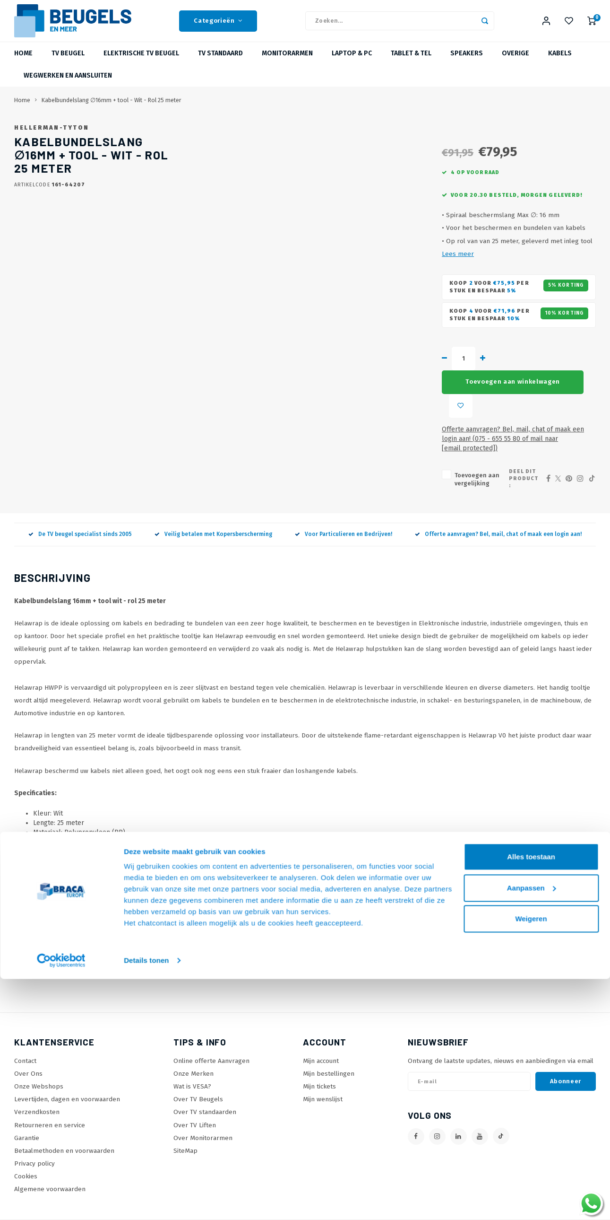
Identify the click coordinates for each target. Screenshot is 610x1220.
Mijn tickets (319, 1055)
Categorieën (218, 26)
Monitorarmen (287, 64)
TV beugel (68, 64)
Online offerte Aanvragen (211, 1029)
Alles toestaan (531, 1098)
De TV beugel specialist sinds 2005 (80, 502)
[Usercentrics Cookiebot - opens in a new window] (61, 1201)
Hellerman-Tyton (311, 137)
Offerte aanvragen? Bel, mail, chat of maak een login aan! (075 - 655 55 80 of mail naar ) (433, 425)
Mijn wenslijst (323, 1067)
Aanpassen (531, 1128)
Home (23, 64)
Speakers (466, 64)
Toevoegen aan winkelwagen (407, 400)
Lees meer (443, 303)
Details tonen (146, 1201)
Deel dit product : (507, 451)
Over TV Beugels (198, 1067)
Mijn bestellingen (328, 1042)
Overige (515, 64)
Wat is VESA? (192, 1055)
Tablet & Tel (411, 64)
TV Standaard (220, 64)
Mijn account (321, 1029)
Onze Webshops (38, 1055)
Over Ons (28, 1042)
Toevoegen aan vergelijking (327, 451)
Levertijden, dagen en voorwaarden (67, 1067)
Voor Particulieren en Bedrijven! (343, 502)
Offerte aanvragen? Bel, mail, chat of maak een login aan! (498, 502)
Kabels (560, 64)
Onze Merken (193, 1042)
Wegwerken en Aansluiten (68, 86)
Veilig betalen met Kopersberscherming (213, 502)
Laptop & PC (352, 64)
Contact (25, 1029)
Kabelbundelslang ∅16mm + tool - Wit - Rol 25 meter (111, 110)
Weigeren (531, 1160)
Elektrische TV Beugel (141, 64)
